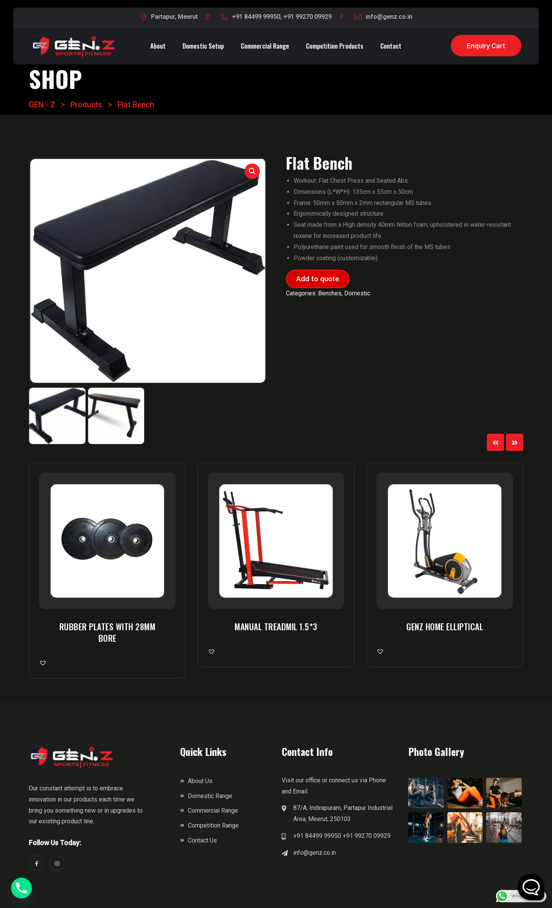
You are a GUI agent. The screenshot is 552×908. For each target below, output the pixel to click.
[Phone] (21, 888)
